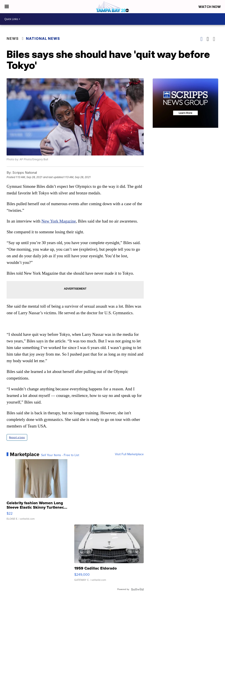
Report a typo (17, 437)
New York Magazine (59, 221)
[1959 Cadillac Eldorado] (109, 555)
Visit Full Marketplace (129, 454)
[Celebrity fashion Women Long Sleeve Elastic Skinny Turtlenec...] (41, 492)
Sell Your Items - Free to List (60, 455)
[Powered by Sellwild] (137, 589)
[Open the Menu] (6, 6)
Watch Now (210, 7)
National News (43, 38)
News (13, 38)
